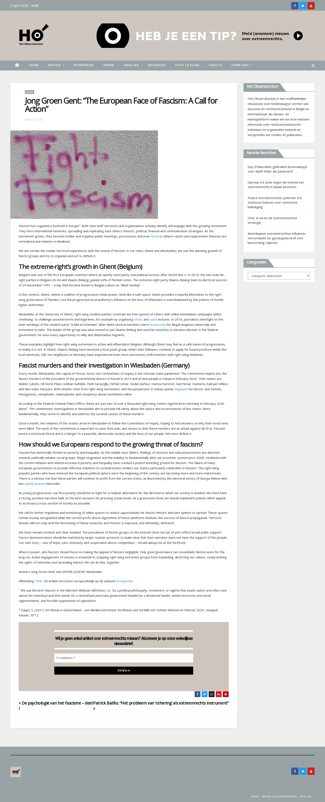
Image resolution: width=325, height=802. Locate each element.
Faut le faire (187, 65)
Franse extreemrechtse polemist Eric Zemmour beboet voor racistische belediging (275, 202)
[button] (313, 65)
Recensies (157, 65)
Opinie (108, 65)
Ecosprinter (124, 581)
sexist (138, 319)
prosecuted (158, 324)
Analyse (131, 65)
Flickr (38, 581)
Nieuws (56, 65)
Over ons (241, 65)
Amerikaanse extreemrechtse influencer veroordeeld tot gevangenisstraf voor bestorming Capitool (277, 238)
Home (34, 65)
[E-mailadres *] (123, 658)
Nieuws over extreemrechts (279, 796)
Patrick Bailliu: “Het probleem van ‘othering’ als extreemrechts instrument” (160, 705)
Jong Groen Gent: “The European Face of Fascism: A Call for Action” (121, 104)
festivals (157, 236)
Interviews (84, 65)
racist (153, 319)
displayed (181, 389)
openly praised (35, 483)
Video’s (215, 65)
